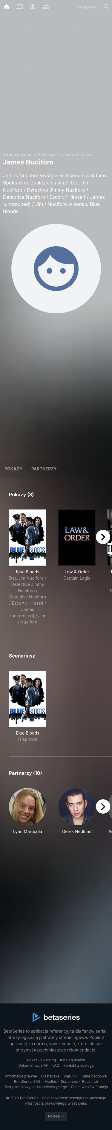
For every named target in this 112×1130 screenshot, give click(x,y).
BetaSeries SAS (27, 1081)
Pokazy (13, 468)
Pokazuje (47, 154)
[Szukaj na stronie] (106, 6)
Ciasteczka (50, 1076)
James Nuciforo (77, 154)
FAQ (56, 1065)
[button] (27, 814)
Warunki (70, 1076)
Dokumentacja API (33, 1065)
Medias (51, 1081)
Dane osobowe (94, 1076)
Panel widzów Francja (89, 1087)
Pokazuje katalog (41, 1060)
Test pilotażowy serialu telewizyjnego (35, 1087)
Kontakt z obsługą (78, 1065)
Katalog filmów (72, 1060)
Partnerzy (44, 468)
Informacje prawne (21, 1076)
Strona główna (17, 154)
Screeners (69, 1081)
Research (90, 1081)
